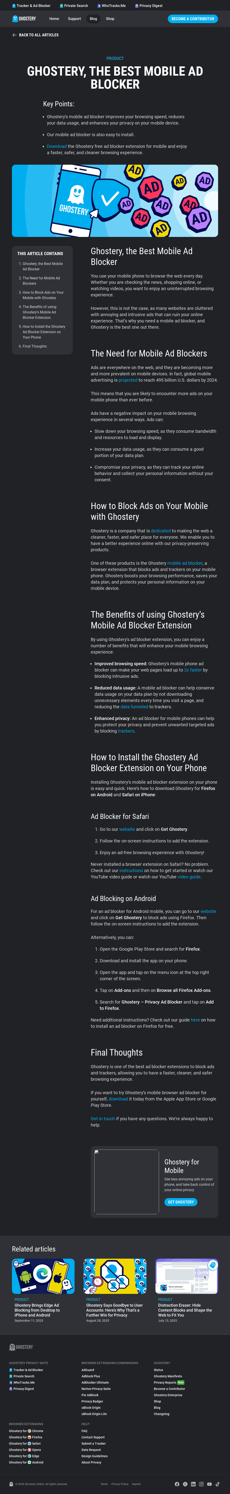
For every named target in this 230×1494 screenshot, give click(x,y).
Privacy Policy (119, 1484)
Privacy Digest (148, 6)
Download (57, 146)
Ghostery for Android (26, 1462)
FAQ (84, 1431)
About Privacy (91, 1462)
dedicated (161, 531)
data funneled (134, 706)
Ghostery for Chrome (26, 1431)
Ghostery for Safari (25, 1443)
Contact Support (93, 1437)
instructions (131, 870)
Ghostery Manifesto (168, 1376)
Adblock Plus (91, 1376)
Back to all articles (35, 35)
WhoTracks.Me (111, 6)
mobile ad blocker (185, 563)
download (118, 1099)
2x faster (193, 670)
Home (54, 19)
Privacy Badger (92, 1401)
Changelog (161, 1414)
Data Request (91, 1450)
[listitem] (43, 1292)
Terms (104, 1484)
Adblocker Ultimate (95, 1382)
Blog (93, 19)
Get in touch (103, 1118)
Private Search (74, 6)
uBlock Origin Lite (94, 1414)
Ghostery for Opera (25, 1450)
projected (128, 380)
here (195, 1020)
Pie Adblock (90, 1395)
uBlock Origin (91, 1407)
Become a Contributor (193, 18)
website (127, 829)
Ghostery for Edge (24, 1456)
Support (74, 19)
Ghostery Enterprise (168, 1395)
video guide (189, 876)
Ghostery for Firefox (25, 1437)
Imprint (136, 1484)
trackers (126, 731)
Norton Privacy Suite (96, 1389)
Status (158, 1370)
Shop (110, 19)
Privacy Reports (169, 1382)
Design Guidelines (95, 1456)
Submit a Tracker (94, 1443)
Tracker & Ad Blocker (31, 6)
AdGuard (88, 1370)
